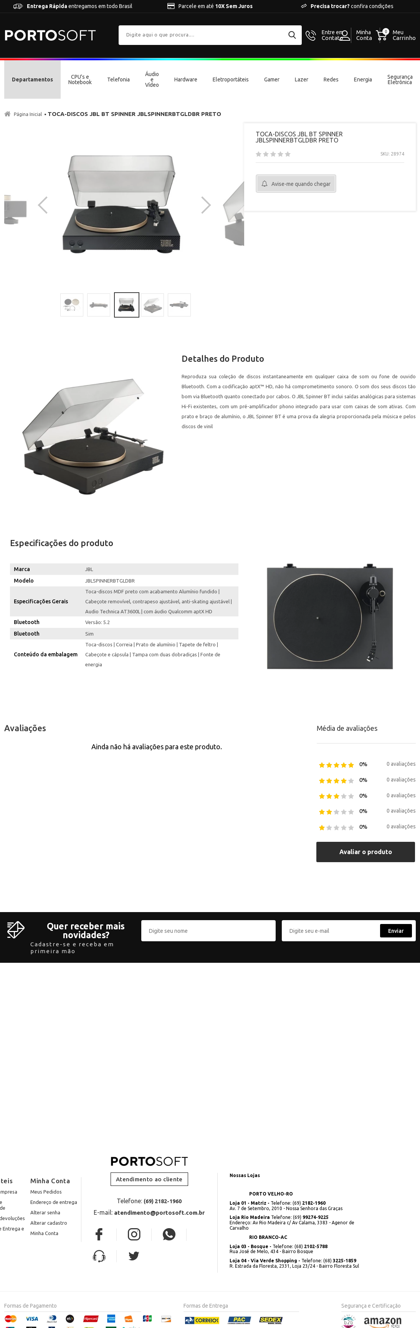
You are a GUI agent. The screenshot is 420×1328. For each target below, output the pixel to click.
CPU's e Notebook (80, 79)
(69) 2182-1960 (163, 1201)
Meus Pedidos (46, 1191)
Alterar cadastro (48, 1222)
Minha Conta (44, 1232)
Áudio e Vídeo (152, 79)
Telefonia (118, 79)
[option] (124, 204)
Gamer (271, 79)
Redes (331, 79)
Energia (363, 79)
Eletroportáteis (231, 79)
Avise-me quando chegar (301, 184)
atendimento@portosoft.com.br (159, 1212)
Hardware (185, 79)
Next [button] (202, 204)
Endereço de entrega (53, 1202)
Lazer (301, 79)
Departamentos (32, 79)
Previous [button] (46, 204)
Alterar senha (45, 1212)
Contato (332, 35)
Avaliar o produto (365, 851)
